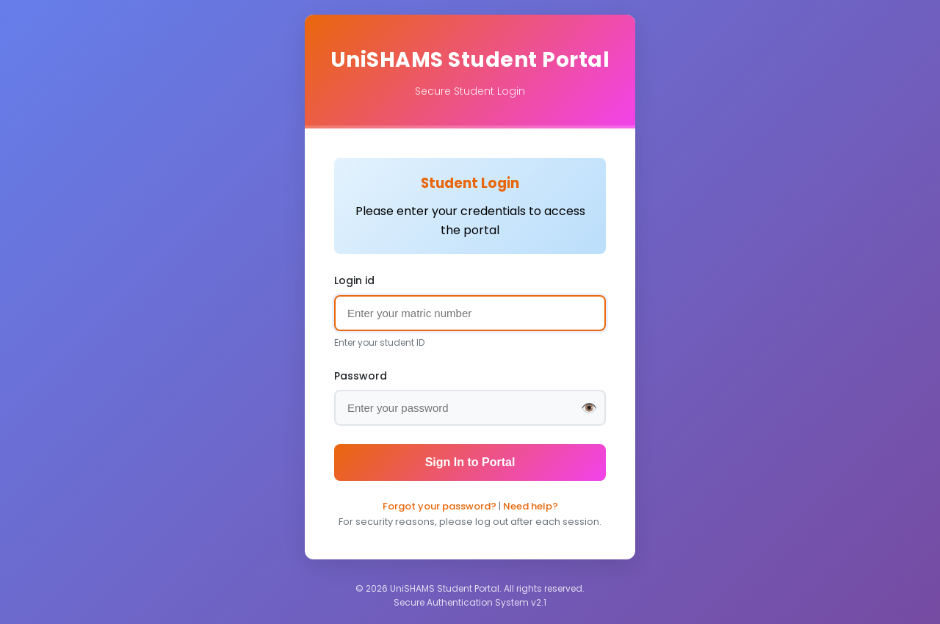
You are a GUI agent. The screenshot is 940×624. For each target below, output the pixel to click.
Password (360, 376)
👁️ (589, 408)
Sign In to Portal (470, 462)
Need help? (530, 506)
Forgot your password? (439, 506)
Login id (354, 280)
